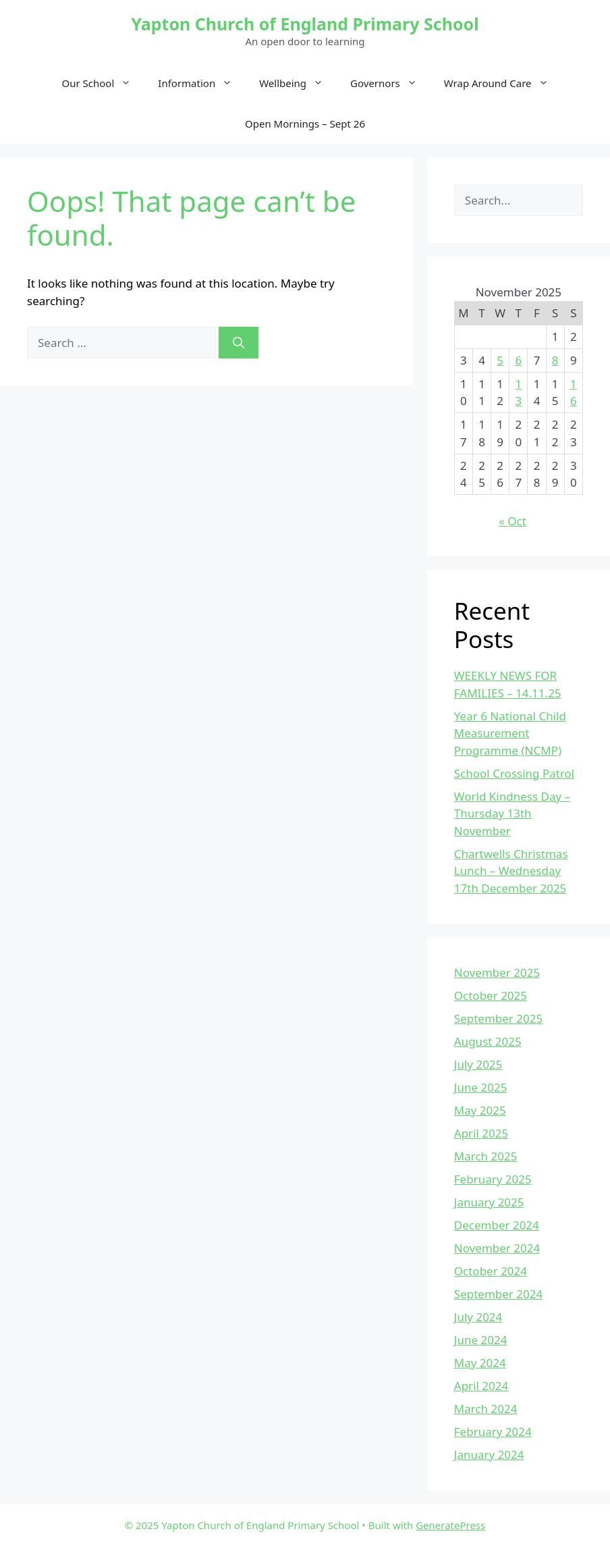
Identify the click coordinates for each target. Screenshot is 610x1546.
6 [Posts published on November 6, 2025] (518, 360)
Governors (390, 83)
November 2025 (497, 972)
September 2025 (498, 1018)
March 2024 (486, 1408)
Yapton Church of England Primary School (304, 23)
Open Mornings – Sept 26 (305, 123)
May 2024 (480, 1362)
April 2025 (481, 1133)
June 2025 (480, 1087)
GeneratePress (450, 1525)
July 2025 (478, 1064)
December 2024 (496, 1225)
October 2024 (490, 1271)
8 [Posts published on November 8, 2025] (555, 360)
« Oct (512, 521)
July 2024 (478, 1317)
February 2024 (493, 1431)
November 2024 (497, 1248)
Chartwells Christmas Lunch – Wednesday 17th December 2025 (511, 871)
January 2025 (489, 1202)
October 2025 (490, 995)
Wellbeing (298, 83)
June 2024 (480, 1340)
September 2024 (498, 1294)
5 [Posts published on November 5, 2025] (500, 360)
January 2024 (489, 1454)
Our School (103, 83)
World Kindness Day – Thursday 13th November (512, 813)
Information (202, 83)
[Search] (238, 343)
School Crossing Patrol (514, 773)
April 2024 (481, 1385)
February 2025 (493, 1179)
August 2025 (488, 1041)
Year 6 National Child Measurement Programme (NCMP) (510, 733)
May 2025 (480, 1110)
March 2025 (486, 1156)
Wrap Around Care (503, 83)
